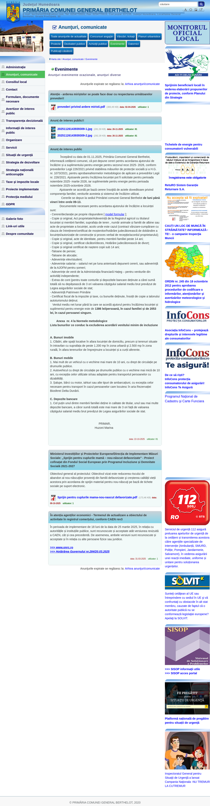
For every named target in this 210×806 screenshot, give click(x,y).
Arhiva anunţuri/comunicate (142, 84)
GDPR (10, 204)
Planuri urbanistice (149, 36)
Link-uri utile (15, 226)
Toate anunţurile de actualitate (68, 36)
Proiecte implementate (22, 189)
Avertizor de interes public (20, 111)
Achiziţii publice (98, 43)
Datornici (133, 43)
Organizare (14, 140)
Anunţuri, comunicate (22, 74)
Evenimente (118, 43)
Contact (11, 89)
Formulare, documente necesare (22, 99)
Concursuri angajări (101, 36)
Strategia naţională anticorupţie (19, 172)
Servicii (11, 147)
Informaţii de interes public (20, 130)
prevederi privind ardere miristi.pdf (81, 106)
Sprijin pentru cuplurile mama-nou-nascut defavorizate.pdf (97, 497)
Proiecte (56, 43)
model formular (114, 214)
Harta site (56, 59)
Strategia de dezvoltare (23, 162)
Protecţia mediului (19, 196)
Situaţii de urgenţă (19, 155)
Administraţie (16, 67)
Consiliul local (16, 82)
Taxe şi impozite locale (22, 181)
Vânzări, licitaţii (126, 36)
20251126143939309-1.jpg (74, 129)
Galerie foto (14, 218)
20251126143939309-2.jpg (74, 135)
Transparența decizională (24, 120)
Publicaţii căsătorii (61, 51)
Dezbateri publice (74, 43)
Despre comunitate (20, 233)
